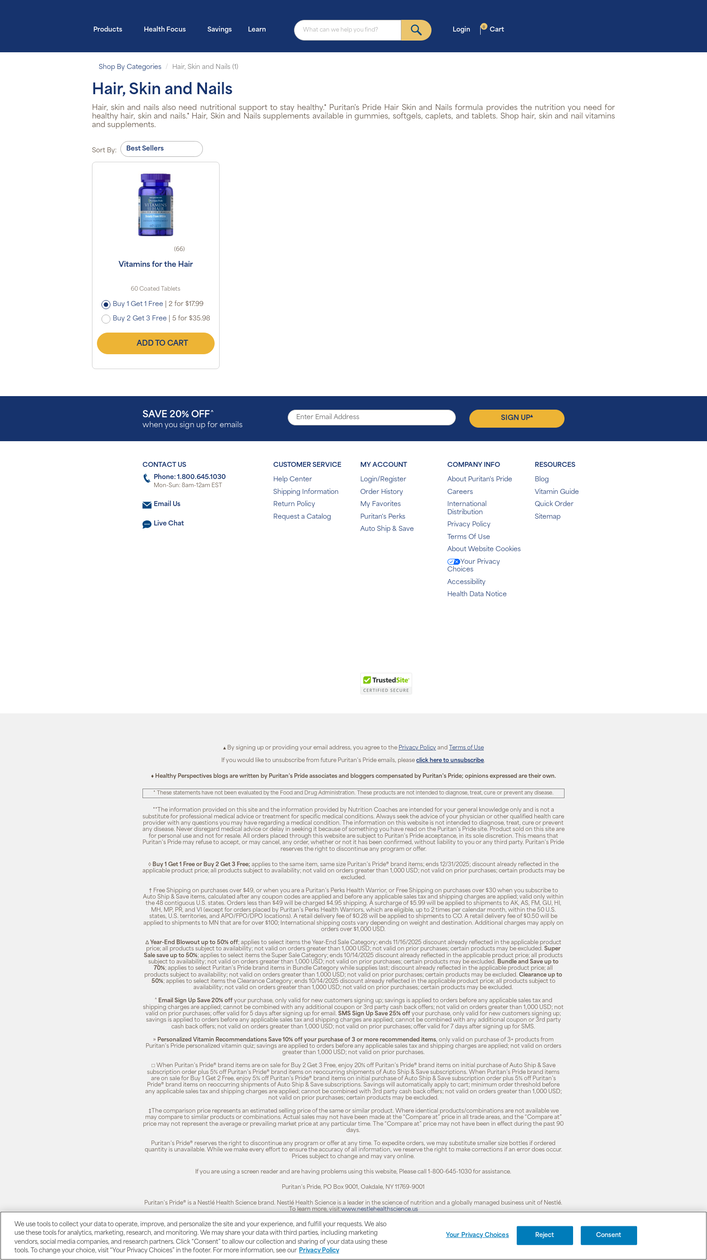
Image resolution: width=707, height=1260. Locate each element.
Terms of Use (466, 748)
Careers (460, 492)
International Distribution (467, 508)
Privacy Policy (469, 524)
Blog (542, 479)
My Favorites (380, 504)
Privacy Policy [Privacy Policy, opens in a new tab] (319, 1251)
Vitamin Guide (557, 492)
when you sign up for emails (192, 420)
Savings (219, 30)
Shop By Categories (130, 67)
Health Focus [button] (167, 29)
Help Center (292, 479)
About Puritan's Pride (479, 479)
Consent (609, 1235)
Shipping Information (306, 492)
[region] (353, 1235)
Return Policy (294, 504)
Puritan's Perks (382, 517)
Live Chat (169, 523)
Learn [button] (259, 29)
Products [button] (110, 29)
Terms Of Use (468, 537)
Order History (381, 492)
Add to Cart (155, 343)
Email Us (167, 504)
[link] (316, 688)
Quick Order (554, 504)
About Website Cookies (484, 549)
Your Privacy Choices (473, 566)
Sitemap (547, 517)
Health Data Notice (477, 594)
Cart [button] (492, 29)
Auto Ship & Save (387, 529)
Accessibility (466, 582)
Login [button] (464, 29)
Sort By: (104, 150)
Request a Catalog (302, 517)
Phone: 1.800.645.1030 (190, 477)
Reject (545, 1235)
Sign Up (517, 418)
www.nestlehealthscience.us (379, 1209)
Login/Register (383, 479)
